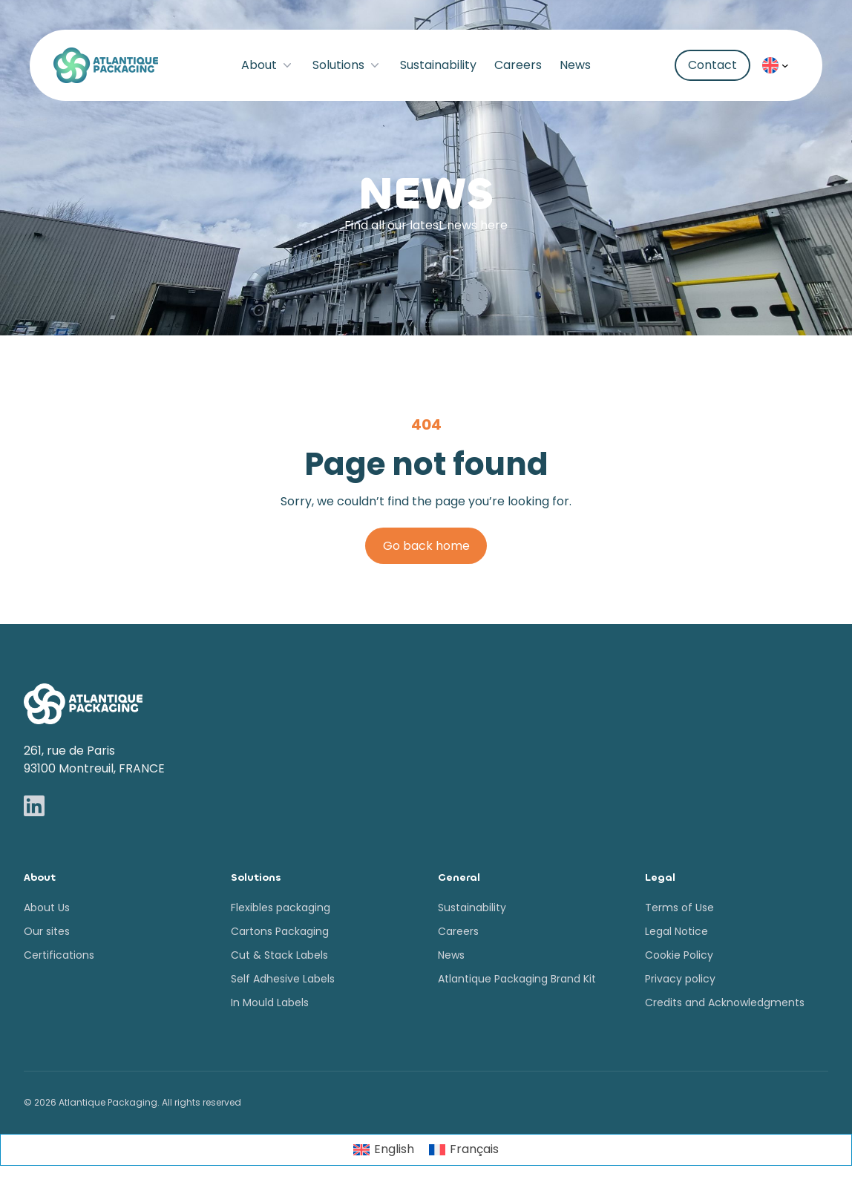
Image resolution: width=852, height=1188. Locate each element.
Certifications (59, 955)
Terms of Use (679, 907)
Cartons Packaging (280, 931)
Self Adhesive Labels (283, 978)
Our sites (47, 931)
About (268, 64)
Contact (712, 64)
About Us (47, 907)
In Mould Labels (270, 1002)
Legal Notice (676, 931)
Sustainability (438, 64)
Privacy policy (680, 978)
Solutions (347, 64)
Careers (518, 64)
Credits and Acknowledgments (725, 1002)
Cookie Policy (679, 955)
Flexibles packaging (280, 907)
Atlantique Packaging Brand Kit (517, 978)
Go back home (426, 545)
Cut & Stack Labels (279, 955)
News (575, 64)
